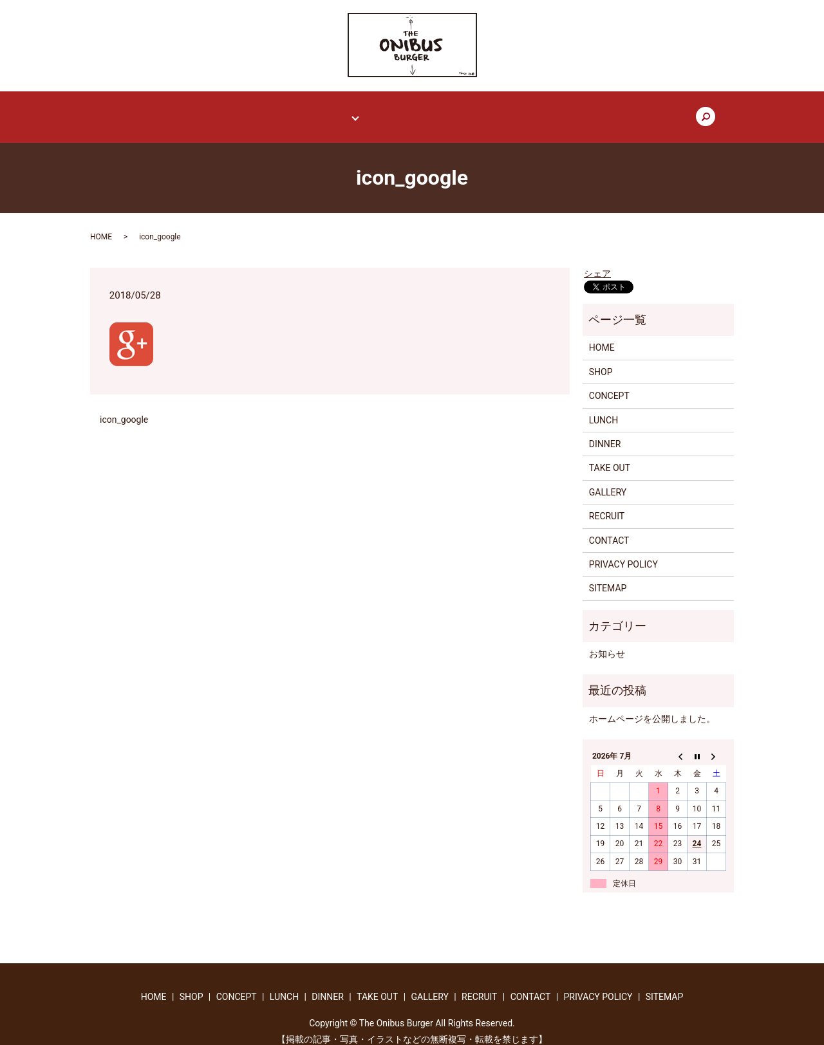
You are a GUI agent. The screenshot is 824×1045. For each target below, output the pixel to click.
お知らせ (607, 642)
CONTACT (588, 111)
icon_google (124, 407)
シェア (597, 262)
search (640, 111)
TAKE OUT (410, 111)
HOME (187, 111)
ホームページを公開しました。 (652, 706)
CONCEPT (287, 111)
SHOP (233, 111)
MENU (341, 111)
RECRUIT (529, 111)
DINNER (605, 432)
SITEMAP (608, 576)
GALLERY (470, 111)
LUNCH (603, 408)
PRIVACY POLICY (623, 553)
